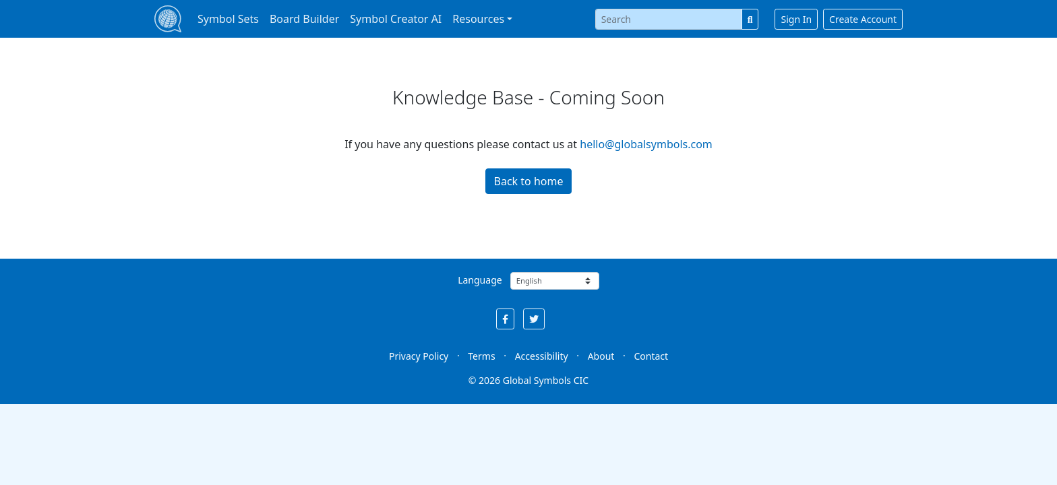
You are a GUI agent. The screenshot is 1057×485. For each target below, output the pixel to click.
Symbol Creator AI (396, 18)
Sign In (796, 19)
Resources (478, 18)
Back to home (529, 181)
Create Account (863, 19)
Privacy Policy (418, 356)
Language (480, 279)
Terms (481, 356)
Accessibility (541, 356)
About (601, 356)
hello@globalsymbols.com (646, 144)
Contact (651, 356)
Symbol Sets (228, 18)
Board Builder (304, 18)
